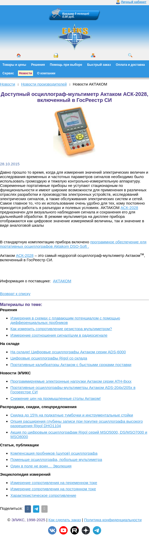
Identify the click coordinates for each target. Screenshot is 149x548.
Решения (38, 65)
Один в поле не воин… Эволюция (41, 466)
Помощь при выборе (66, 65)
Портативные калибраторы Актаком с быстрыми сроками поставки (70, 364)
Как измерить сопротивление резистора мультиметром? (61, 329)
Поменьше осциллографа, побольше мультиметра (56, 459)
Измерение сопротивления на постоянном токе (53, 489)
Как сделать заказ (64, 520)
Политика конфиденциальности (112, 520)
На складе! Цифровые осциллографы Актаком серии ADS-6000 (68, 352)
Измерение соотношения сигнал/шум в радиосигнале (58, 335)
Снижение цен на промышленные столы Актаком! (55, 398)
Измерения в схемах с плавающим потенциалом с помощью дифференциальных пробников (65, 320)
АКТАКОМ (62, 281)
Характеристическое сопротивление (43, 495)
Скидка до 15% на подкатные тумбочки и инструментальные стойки (71, 415)
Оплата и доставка (130, 65)
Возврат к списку (15, 293)
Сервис (8, 73)
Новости (25, 73)
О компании (46, 73)
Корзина (68, 13)
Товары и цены (14, 65)
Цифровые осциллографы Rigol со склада (48, 358)
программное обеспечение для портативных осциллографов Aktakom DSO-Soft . (73, 244)
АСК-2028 (129, 207)
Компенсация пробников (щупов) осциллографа (54, 453)
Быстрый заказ (99, 65)
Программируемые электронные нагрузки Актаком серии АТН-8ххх (71, 381)
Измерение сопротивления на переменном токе (53, 482)
